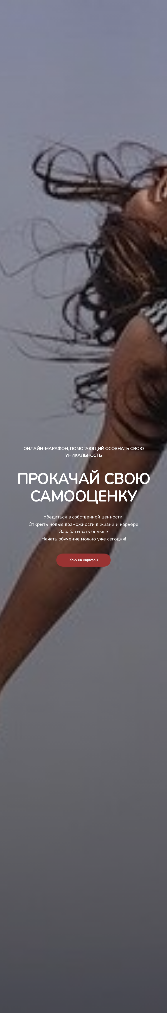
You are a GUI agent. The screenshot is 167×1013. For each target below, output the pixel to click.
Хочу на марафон (83, 560)
